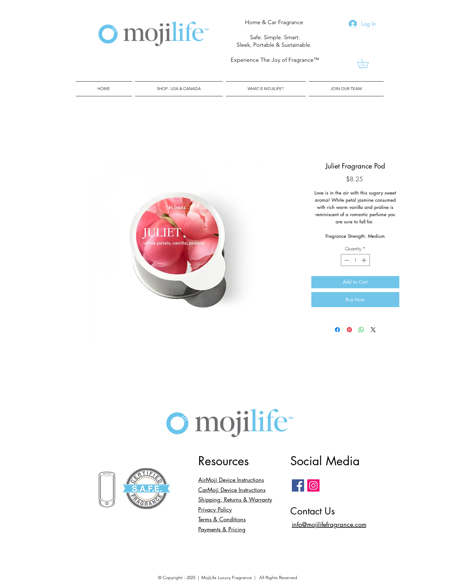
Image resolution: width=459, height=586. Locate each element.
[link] (367, 63)
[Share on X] (373, 329)
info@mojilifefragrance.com (329, 524)
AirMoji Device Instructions (231, 479)
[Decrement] (346, 260)
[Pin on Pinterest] (349, 329)
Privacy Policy (215, 509)
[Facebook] (298, 485)
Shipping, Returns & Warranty (235, 499)
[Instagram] (313, 485)
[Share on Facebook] (337, 329)
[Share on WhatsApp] (361, 329)
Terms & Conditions (222, 519)
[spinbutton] (355, 260)
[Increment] (364, 260)
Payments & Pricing (221, 529)
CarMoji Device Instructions (231, 489)
